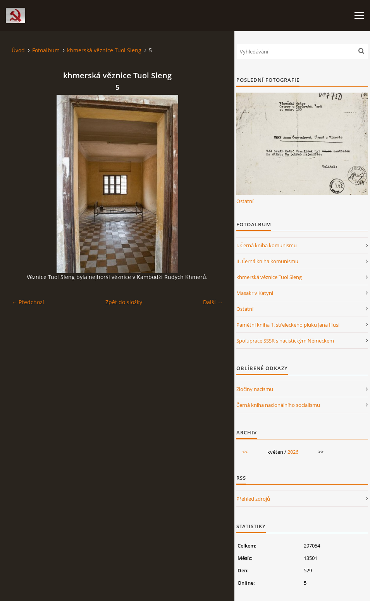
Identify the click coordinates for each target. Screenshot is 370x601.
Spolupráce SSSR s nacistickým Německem (285, 340)
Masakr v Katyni (254, 292)
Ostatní (244, 201)
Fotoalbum (46, 50)
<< (245, 451)
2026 (292, 451)
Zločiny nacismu (254, 389)
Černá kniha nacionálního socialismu (278, 404)
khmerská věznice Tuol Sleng (104, 50)
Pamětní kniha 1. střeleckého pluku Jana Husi (287, 324)
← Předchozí (28, 302)
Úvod (18, 50)
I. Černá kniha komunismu (266, 245)
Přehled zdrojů (253, 498)
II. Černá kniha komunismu (267, 261)
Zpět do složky (123, 302)
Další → (213, 302)
